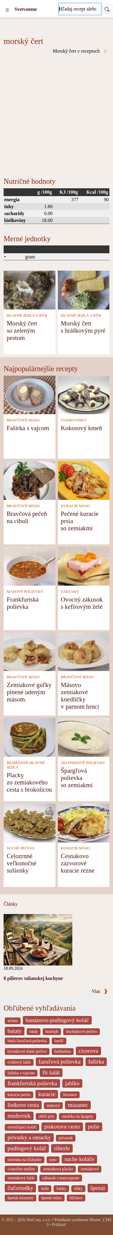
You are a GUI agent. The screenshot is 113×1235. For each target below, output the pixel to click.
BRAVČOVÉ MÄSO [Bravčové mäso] (23, 420)
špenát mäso (51, 1198)
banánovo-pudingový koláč (57, 1020)
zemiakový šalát (21, 1178)
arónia (13, 1020)
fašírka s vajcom (21, 1073)
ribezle (62, 1148)
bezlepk (52, 1031)
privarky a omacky (29, 1137)
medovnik (19, 1116)
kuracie (46, 1094)
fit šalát (51, 1072)
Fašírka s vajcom (28, 427)
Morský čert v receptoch (80, 51)
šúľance (76, 1198)
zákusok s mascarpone (60, 1178)
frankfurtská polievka (32, 1083)
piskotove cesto (62, 1126)
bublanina (63, 1051)
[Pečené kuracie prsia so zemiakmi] (84, 479)
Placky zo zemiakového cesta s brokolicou (29, 782)
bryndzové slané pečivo (27, 1051)
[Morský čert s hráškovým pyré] (84, 289)
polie (93, 1126)
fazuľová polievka (59, 1061)
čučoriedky (20, 1188)
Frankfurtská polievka (23, 603)
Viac (100, 991)
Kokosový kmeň (81, 427)
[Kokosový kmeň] (84, 394)
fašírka (96, 1061)
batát (34, 1031)
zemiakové (90, 1169)
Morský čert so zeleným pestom (22, 330)
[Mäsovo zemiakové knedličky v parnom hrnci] (84, 651)
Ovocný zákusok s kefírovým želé (82, 603)
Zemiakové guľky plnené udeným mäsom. (29, 692)
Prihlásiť (59, 1224)
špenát (97, 1188)
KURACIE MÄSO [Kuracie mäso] (75, 506)
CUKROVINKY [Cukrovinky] (74, 420)
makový (53, 1105)
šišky (78, 1188)
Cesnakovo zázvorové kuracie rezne (77, 863)
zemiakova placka (58, 1169)
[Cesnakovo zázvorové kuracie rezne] (84, 822)
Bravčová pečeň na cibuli (27, 517)
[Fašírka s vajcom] (29, 394)
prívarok (66, 1138)
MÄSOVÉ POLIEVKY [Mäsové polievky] (25, 592)
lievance (70, 1094)
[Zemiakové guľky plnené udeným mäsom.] (29, 651)
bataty (15, 1031)
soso (53, 1159)
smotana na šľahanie (25, 1159)
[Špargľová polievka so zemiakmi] (84, 736)
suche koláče (79, 1159)
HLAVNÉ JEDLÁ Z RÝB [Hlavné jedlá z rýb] (27, 315)
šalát (45, 1188)
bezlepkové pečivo (81, 1031)
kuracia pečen (19, 1094)
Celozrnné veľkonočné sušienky (21, 863)
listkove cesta (23, 1105)
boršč (59, 1041)
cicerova (88, 1051)
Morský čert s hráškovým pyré (83, 327)
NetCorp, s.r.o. (39, 1220)
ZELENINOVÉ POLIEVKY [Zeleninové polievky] (83, 763)
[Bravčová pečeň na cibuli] (29, 479)
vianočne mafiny (21, 1169)
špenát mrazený (20, 1198)
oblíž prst (46, 1116)
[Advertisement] (56, 113)
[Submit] (107, 9)
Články (10, 904)
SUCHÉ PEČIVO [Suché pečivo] (20, 848)
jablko (72, 1083)
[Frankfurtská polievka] (29, 565)
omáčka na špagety (77, 1116)
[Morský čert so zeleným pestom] (29, 289)
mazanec (78, 1105)
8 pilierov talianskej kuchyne (33, 978)
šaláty (61, 1188)
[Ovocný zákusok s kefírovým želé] (84, 565)
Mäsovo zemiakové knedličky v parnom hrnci (80, 695)
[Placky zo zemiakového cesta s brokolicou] (29, 736)
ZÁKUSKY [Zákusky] (70, 592)
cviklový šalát (19, 1062)
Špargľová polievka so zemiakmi (77, 777)
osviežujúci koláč (22, 1127)
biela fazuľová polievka (27, 1041)
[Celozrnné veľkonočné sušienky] (29, 822)
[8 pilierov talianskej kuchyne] (38, 939)
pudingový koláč (27, 1148)
